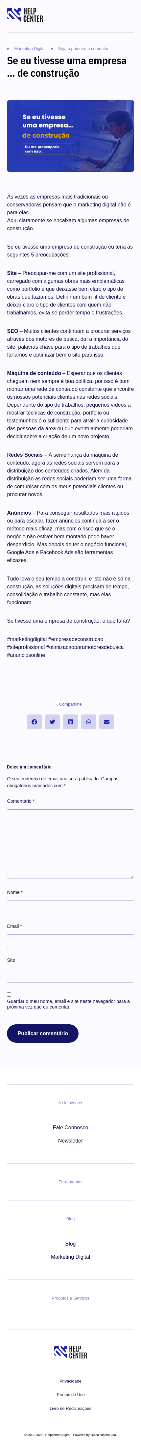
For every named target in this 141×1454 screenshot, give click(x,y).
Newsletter (70, 1141)
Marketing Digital (70, 1257)
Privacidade (70, 1381)
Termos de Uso (70, 1394)
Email (14, 926)
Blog (70, 1244)
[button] (34, 721)
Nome (15, 892)
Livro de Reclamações (70, 1408)
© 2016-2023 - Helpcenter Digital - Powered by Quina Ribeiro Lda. (70, 1435)
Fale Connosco (70, 1127)
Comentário (21, 801)
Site (11, 960)
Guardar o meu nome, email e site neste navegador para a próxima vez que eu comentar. (68, 1004)
